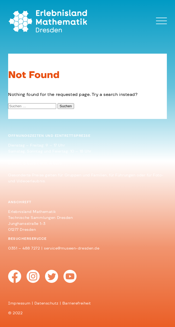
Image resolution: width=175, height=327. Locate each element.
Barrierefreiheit (76, 303)
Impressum (19, 303)
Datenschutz (46, 303)
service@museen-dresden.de (71, 248)
